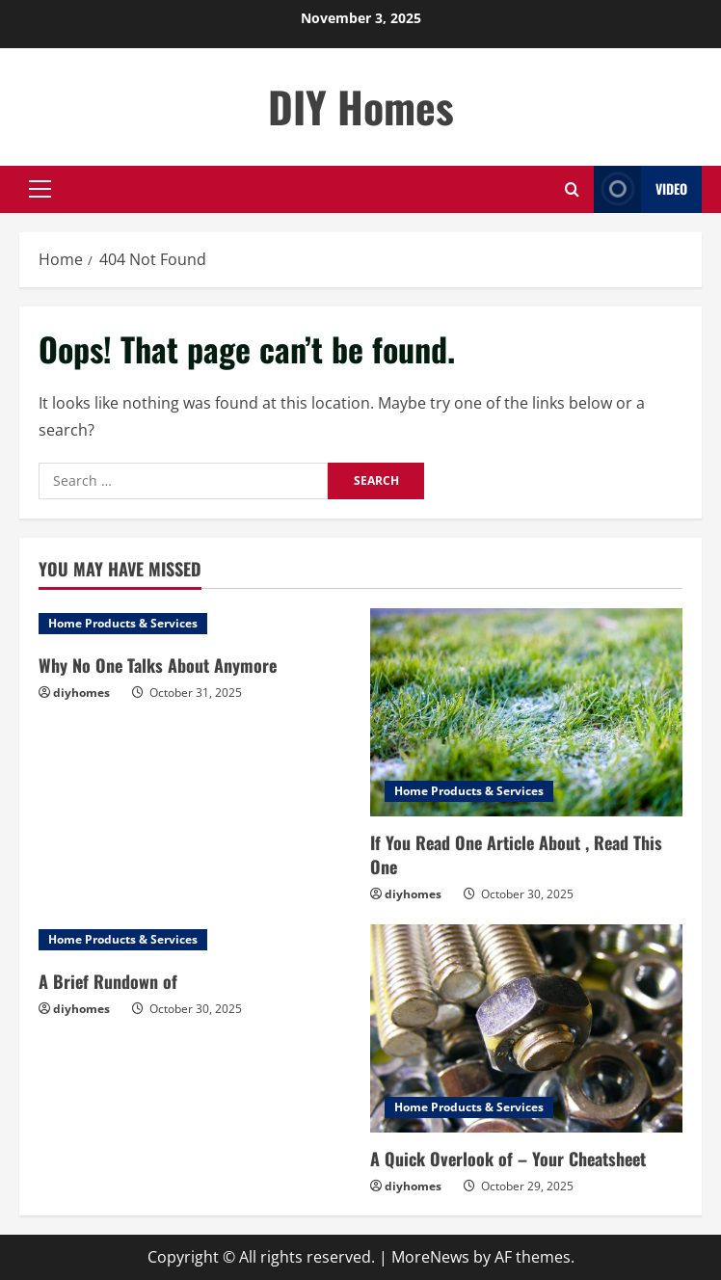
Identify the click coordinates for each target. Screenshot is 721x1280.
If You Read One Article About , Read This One (516, 854)
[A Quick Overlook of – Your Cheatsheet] (526, 1028)
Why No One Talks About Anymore (158, 665)
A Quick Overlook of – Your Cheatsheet (508, 1158)
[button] (40, 189)
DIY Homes (361, 106)
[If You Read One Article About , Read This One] (526, 712)
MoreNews (430, 1256)
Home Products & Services (123, 623)
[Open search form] (572, 189)
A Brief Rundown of (108, 981)
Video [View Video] (640, 189)
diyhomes (81, 692)
